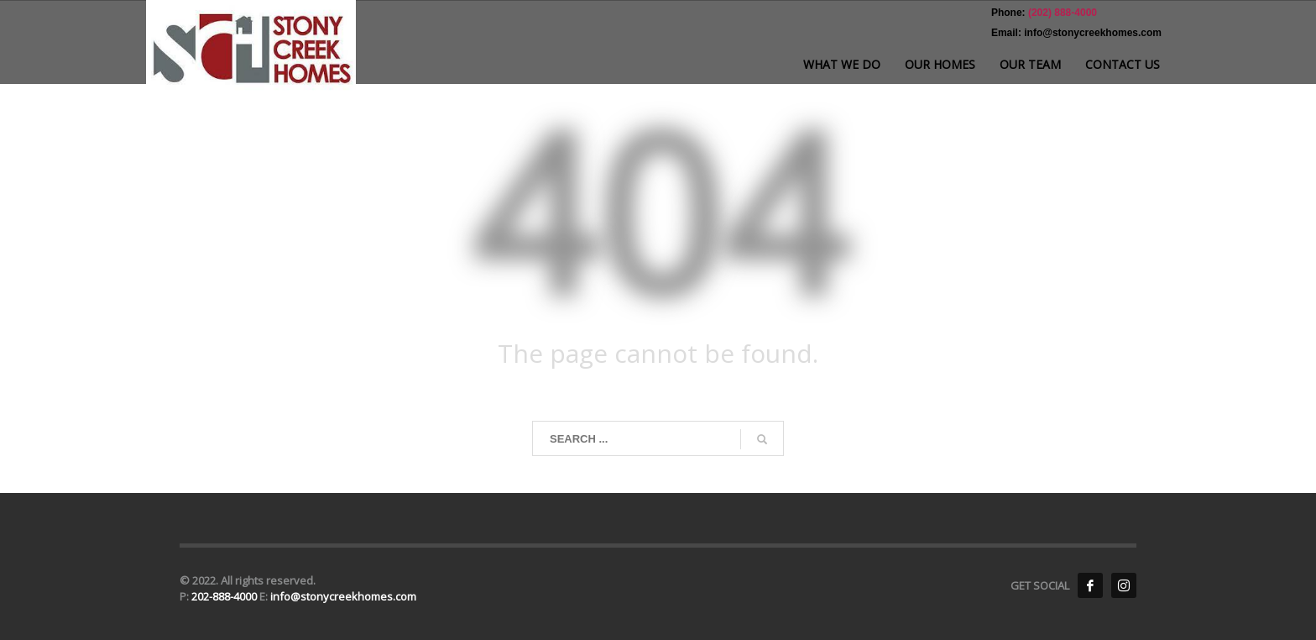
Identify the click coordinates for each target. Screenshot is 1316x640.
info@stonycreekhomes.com (343, 596)
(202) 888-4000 (1061, 12)
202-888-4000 (225, 596)
